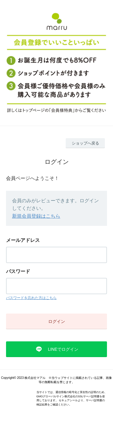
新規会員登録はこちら (36, 216)
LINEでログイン (63, 349)
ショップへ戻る (85, 143)
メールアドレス (23, 240)
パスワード (18, 271)
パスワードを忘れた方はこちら (31, 298)
